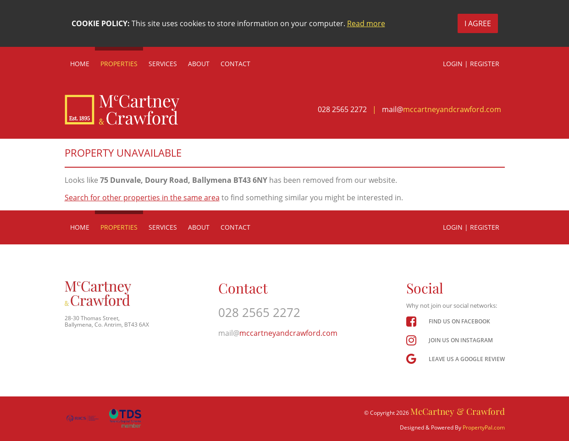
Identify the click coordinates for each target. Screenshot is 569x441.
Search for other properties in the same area (142, 197)
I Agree (477, 23)
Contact (235, 63)
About (199, 63)
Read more (366, 23)
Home (79, 63)
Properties (119, 63)
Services (163, 63)
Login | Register (471, 63)
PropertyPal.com (484, 427)
